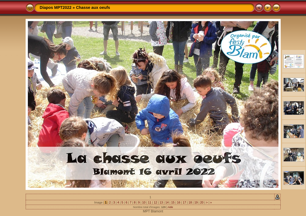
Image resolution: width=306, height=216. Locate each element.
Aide (170, 207)
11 (149, 202)
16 (178, 202)
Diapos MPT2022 (56, 7)
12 (155, 202)
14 (167, 202)
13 (161, 202)
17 (184, 202)
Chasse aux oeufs (93, 7)
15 (172, 202)
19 (196, 202)
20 (201, 202)
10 (143, 202)
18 (190, 202)
